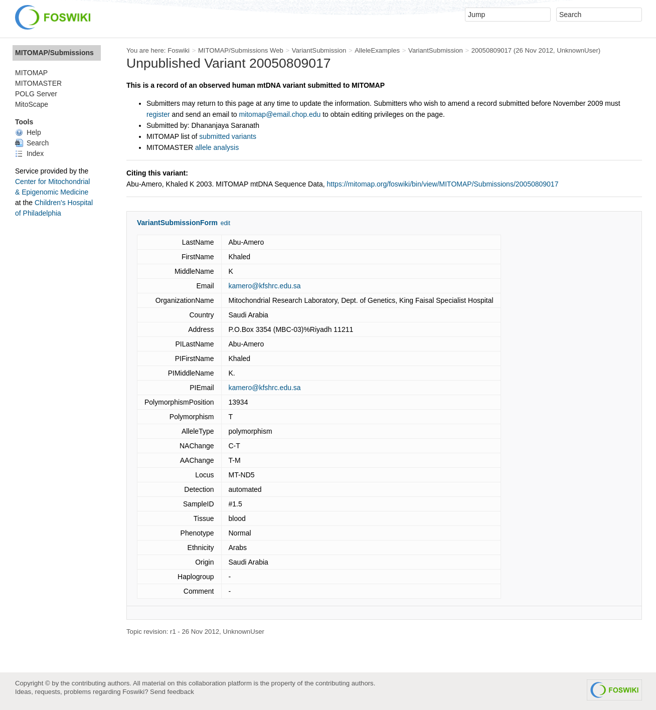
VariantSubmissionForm (177, 223)
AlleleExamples (377, 50)
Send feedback (172, 691)
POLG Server (36, 94)
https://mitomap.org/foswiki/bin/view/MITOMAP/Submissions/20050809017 (442, 184)
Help (28, 132)
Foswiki (179, 50)
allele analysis (217, 147)
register (158, 114)
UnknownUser (577, 50)
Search (32, 143)
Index (29, 153)
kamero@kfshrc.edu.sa (265, 286)
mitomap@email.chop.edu (279, 114)
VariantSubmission (319, 50)
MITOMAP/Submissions (54, 53)
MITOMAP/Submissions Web (240, 50)
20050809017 (491, 50)
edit (225, 223)
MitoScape (31, 104)
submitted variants (227, 136)
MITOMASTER (38, 83)
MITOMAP (31, 73)
